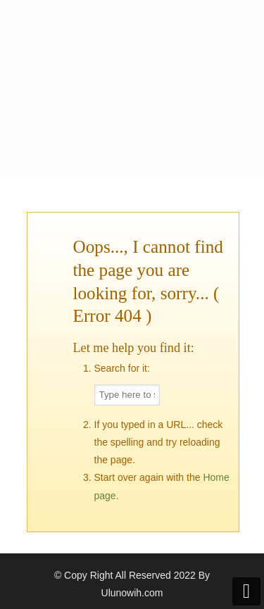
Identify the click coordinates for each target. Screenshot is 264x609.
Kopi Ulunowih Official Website (132, 57)
